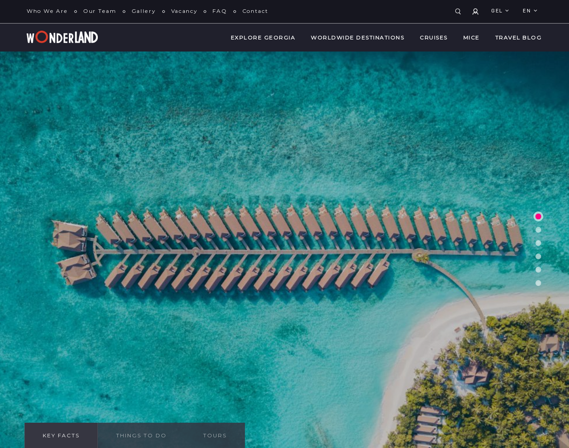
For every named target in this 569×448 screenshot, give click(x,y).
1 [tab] (538, 216)
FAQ (219, 11)
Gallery (144, 11)
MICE (471, 37)
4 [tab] (538, 256)
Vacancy (184, 11)
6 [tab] (538, 283)
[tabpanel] (284, 250)
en (528, 11)
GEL (498, 11)
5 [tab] (538, 269)
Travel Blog (518, 37)
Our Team (99, 11)
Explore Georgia (263, 37)
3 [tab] (538, 243)
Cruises (434, 37)
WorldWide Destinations (357, 37)
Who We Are (47, 11)
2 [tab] (538, 229)
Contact (255, 11)
